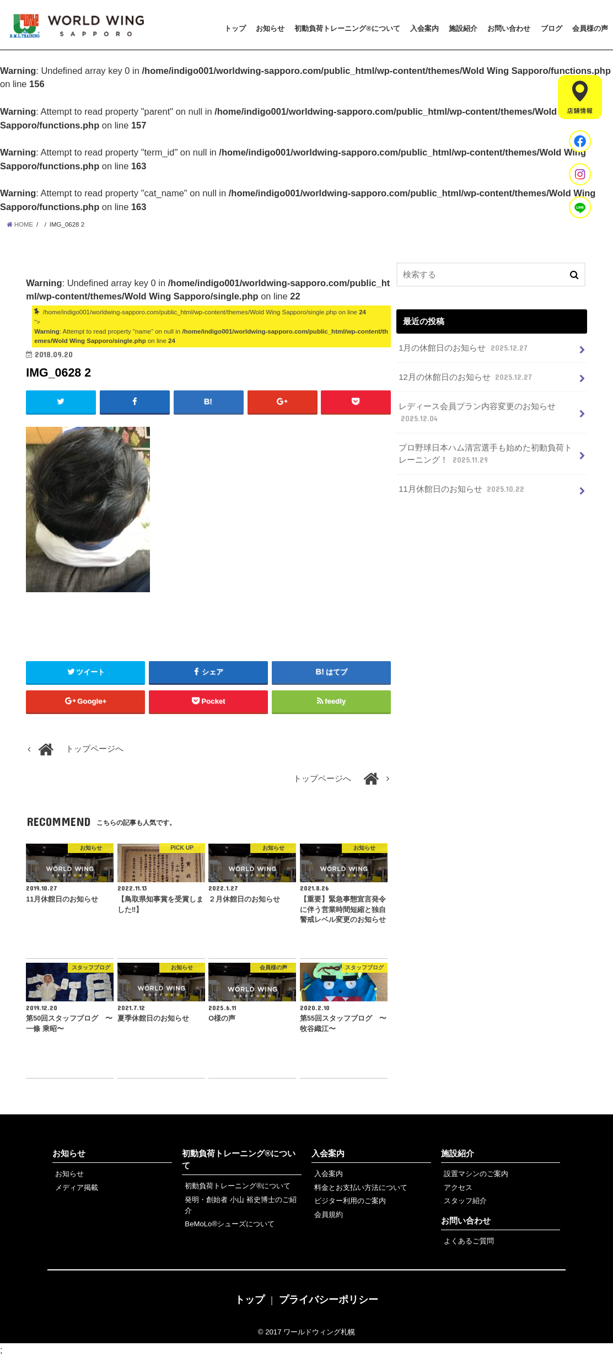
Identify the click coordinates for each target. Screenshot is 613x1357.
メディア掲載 (76, 1187)
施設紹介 (463, 28)
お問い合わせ (508, 28)
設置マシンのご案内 (476, 1174)
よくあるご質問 (469, 1241)
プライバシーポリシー (328, 1299)
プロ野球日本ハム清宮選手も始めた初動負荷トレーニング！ (485, 454)
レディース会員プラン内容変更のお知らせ (477, 413)
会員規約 (328, 1214)
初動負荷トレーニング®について (347, 28)
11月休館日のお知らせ (462, 489)
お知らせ (270, 28)
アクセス (458, 1187)
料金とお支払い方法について (360, 1187)
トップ (235, 28)
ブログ (551, 28)
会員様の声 (590, 28)
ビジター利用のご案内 (350, 1201)
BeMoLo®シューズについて (230, 1224)
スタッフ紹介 (465, 1201)
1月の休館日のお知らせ (464, 347)
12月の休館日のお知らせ (466, 377)
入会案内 (424, 28)
